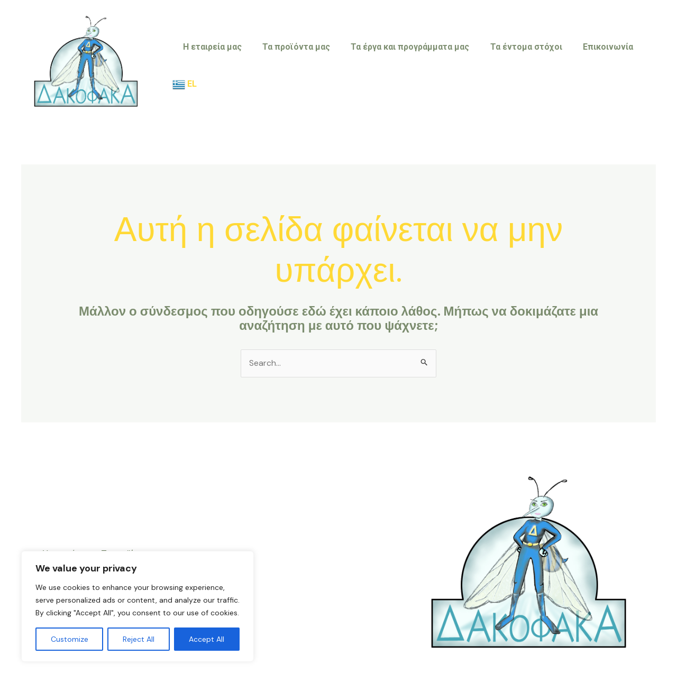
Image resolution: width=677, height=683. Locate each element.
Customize (69, 639)
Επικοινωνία (598, 65)
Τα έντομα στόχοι (520, 65)
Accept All (206, 639)
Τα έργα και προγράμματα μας (408, 65)
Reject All (138, 639)
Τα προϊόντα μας (298, 65)
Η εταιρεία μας (217, 65)
